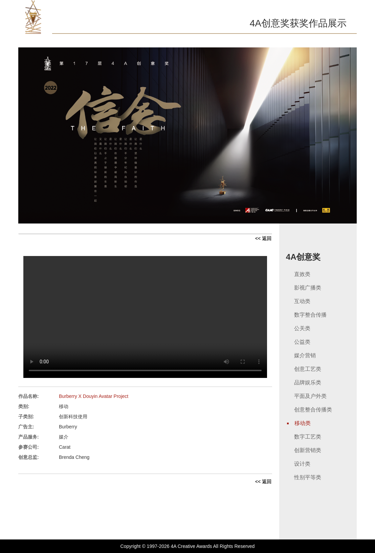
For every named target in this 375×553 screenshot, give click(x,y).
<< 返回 (263, 238)
